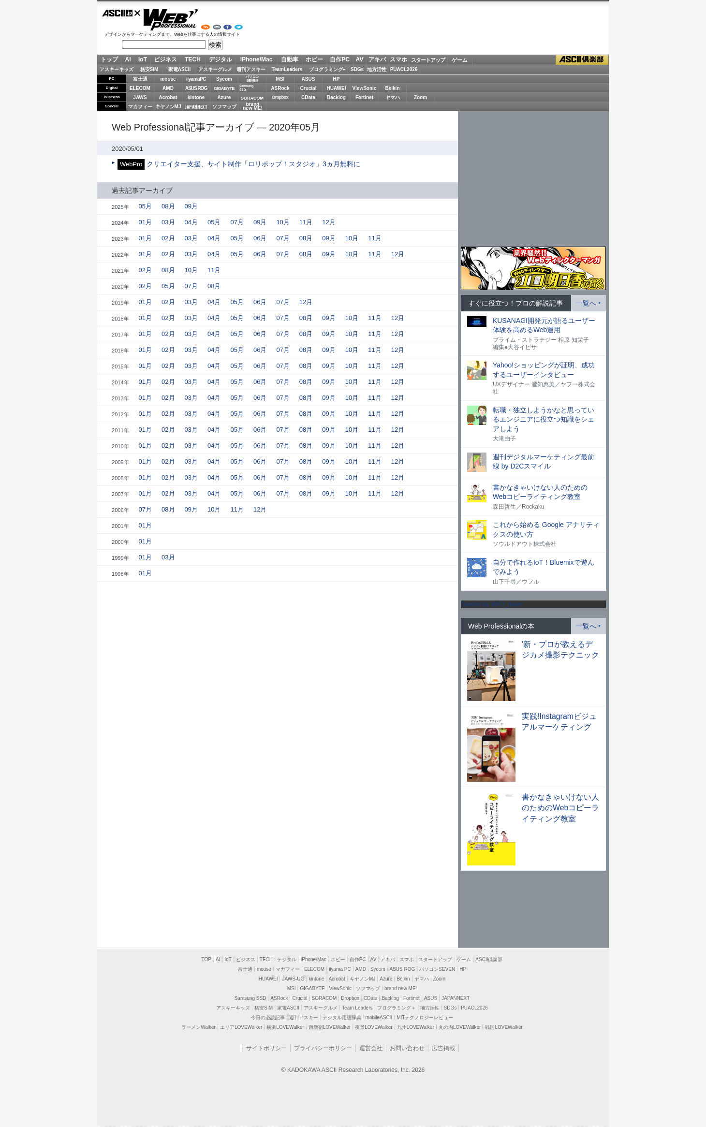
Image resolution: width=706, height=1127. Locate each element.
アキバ (377, 59)
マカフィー (140, 106)
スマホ (398, 59)
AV (360, 59)
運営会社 (370, 1048)
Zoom (420, 97)
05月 (145, 206)
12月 (328, 222)
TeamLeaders (287, 69)
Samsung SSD (250, 998)
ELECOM (140, 88)
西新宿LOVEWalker (330, 1027)
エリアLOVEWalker (241, 1027)
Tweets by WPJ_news (491, 604)
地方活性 (376, 69)
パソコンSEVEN (252, 78)
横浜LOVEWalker (285, 1027)
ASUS (308, 79)
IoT (142, 59)
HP (336, 79)
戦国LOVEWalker (503, 1027)
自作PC (340, 59)
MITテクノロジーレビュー (425, 1017)
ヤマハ (392, 97)
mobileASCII (379, 1017)
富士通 (140, 79)
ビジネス (165, 59)
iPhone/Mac (256, 59)
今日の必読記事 (268, 1017)
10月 (282, 222)
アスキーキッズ (116, 69)
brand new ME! (400, 988)
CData (308, 97)
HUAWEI (336, 88)
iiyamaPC (196, 79)
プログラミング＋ (396, 1007)
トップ (109, 59)
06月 (259, 238)
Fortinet (364, 97)
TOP (206, 959)
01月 (145, 222)
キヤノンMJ (168, 106)
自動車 (289, 59)
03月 (168, 222)
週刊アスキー (250, 69)
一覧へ (586, 303)
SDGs (357, 69)
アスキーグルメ (215, 69)
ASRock (280, 88)
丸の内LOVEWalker (460, 1027)
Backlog (336, 97)
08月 (168, 206)
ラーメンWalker (198, 1027)
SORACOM (324, 998)
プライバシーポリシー (323, 1048)
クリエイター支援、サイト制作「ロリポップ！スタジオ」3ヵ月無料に (253, 164)
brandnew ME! (253, 106)
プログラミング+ (327, 69)
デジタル (220, 59)
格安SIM (149, 69)
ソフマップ (224, 106)
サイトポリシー (266, 1048)
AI (128, 59)
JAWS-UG (293, 978)
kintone (196, 97)
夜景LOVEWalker (373, 1027)
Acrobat (168, 97)
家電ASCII (179, 69)
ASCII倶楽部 (582, 60)
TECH (193, 59)
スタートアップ (428, 60)
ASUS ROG (196, 88)
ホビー (314, 59)
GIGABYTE (224, 88)
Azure (224, 97)
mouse (168, 79)
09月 (191, 206)
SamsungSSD (246, 87)
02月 (168, 238)
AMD (168, 88)
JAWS (140, 97)
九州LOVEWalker (415, 1027)
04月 (191, 222)
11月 (305, 222)
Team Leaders (357, 1007)
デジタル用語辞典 (342, 1017)
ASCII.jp (121, 13)
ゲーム (460, 60)
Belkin (392, 88)
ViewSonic (365, 88)
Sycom (224, 79)
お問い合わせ (407, 1048)
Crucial (308, 88)
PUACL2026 (404, 69)
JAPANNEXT (196, 106)
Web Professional (170, 19)
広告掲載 (443, 1048)
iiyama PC (340, 969)
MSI (280, 79)
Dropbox (280, 97)
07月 (236, 222)
